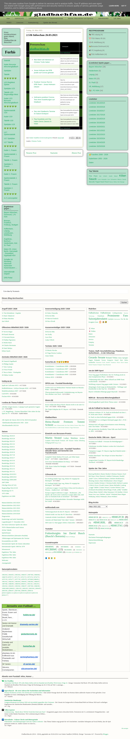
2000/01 (12, 588)
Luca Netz (48, 337)
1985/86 (30, 581)
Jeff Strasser (70, 440)
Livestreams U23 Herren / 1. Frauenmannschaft (46, 18)
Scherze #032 (49, 377)
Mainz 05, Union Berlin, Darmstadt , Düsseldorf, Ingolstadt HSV (10, 252)
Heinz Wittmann (101, 496)
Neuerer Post (31, 153)
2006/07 (11, 591)
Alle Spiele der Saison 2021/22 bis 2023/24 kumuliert (19, 420)
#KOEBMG (68, 550)
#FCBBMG (51, 549)
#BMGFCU (92, 520)
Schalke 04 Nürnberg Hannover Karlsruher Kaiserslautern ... (10, 263)
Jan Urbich (103, 176)
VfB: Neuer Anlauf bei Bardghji (55, 466)
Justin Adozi (113, 176)
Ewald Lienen (104, 485)
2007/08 (17, 591)
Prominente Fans (118, 315)
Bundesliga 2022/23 (8, 441)
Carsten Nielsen (115, 487)
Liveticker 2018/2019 (97, 119)
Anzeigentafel (6, 563)
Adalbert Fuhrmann (112, 476)
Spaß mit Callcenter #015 (10, 385)
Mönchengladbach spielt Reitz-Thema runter (103, 402)
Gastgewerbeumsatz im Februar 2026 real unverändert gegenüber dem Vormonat (29, 702)
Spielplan (7, 71)
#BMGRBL (99, 522)
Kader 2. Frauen (10, 174)
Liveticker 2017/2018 (97, 115)
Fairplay (91, 342)
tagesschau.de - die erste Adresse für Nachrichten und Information (27, 691)
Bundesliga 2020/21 (8, 447)
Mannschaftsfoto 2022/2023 (11, 505)
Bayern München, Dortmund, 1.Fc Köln (11, 214)
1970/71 (10, 577)
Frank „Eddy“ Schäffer (120, 490)
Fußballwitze (94, 313)
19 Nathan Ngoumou (8, 340)
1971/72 (17, 577)
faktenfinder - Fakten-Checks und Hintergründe (21, 719)
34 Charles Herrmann (9, 345)
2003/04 (31, 588)
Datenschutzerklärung (96, 540)
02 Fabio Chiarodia (51, 313)
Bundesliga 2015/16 (8, 460)
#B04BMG (49, 547)
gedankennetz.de (29, 634)
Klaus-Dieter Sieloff (96, 492)
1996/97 (23, 586)
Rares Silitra (113, 182)
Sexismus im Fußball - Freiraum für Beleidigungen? (105, 441)
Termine (91, 345)
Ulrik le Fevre (93, 485)
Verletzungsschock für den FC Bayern (57, 512)
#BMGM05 (123, 520)
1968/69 (37, 575)
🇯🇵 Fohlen (92, 331)
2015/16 (35, 593)
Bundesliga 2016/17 (8, 458)
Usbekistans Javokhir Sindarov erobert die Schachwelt (106, 446)
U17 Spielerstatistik (9, 133)
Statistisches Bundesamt (12, 700)
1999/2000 (5, 588)
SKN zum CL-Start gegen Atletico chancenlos (60, 523)
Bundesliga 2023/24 (8, 438)
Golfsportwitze (117, 313)
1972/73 (23, 577)
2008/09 (24, 591)
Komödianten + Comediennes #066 (56, 374)
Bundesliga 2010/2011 (9, 474)
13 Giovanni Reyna (8, 337)
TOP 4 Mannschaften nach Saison (13, 527)
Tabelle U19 (8, 121)
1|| (7, 593)
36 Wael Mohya (7, 348)
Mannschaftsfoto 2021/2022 (11, 508)
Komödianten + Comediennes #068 (56, 366)
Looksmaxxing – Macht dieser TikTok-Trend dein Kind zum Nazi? (25, 712)
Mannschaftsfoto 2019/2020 (11, 513)
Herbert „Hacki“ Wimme (108, 494)
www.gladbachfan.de (65, 52)
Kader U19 (8, 117)
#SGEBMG (58, 552)
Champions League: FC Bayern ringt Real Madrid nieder (107, 451)
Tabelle (6, 74)
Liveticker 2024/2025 (97, 142)
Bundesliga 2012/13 (8, 469)
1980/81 (36, 579)
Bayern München (95, 67)
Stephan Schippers (97, 364)
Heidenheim (93, 71)
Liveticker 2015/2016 (97, 107)
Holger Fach (58, 443)
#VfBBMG (77, 552)
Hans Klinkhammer (106, 481)
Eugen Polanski (94, 360)
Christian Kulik (111, 483)
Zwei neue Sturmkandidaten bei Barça (57, 462)
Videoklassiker (103, 18)
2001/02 (18, 588)
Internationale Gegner (9, 273)
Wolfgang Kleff (49, 443)
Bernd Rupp (107, 490)
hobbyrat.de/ (29, 615)
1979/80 (30, 579)
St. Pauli (92, 82)
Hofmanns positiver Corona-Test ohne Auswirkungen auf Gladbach (44, 99)
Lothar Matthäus (71, 438)
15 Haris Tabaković (8, 316)
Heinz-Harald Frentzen (59, 421)
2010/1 (4, 593)
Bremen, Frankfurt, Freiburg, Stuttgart (11, 223)
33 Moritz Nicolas (51, 350)
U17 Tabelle (8, 142)
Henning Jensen (94, 481)
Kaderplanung (33, 22)
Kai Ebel (67, 425)
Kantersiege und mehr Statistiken (12, 519)
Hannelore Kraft (100, 362)
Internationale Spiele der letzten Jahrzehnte (16, 544)
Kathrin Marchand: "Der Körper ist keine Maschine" (106, 455)
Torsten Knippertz (107, 360)
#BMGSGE (93, 526)
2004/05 (37, 588)
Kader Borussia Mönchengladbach (11, 65)
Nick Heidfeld (49, 427)
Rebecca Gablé (57, 427)
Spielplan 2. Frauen (8, 189)
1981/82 (5, 581)
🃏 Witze (92, 328)
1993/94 (4, 586)
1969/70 (4, 577)
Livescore (19, 22)
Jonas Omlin (49, 356)
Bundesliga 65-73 (7, 491)
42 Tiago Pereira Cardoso (53, 353)
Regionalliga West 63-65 (10, 488)
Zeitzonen (92, 337)
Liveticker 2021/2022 (97, 130)
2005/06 (5, 591)
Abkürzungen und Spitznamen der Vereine (15, 538)
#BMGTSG (117, 525)
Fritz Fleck (93, 176)
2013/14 (23, 593)
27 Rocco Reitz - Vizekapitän (11, 372)
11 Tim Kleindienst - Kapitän (11, 313)
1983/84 (17, 581)
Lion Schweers (112, 179)
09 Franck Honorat (8, 334)
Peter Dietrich (100, 476)
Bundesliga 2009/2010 (9, 477)
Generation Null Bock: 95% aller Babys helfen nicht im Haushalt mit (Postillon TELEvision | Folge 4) (36, 683)
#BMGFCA (105, 517)
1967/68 (30, 575)
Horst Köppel (118, 481)
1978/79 (23, 579)
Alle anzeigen (124, 728)
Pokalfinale (101, 316)
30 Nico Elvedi (50, 321)
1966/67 (23, 575)
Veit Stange (120, 182)
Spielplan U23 (9, 88)
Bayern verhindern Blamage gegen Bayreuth (103, 392)
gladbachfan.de (39, 48)
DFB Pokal (8, 278)
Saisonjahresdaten (98, 318)
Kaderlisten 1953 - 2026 (98, 159)
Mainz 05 (92, 79)
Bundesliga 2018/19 (8, 452)
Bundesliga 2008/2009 (9, 480)
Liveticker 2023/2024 (97, 138)
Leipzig (91, 75)
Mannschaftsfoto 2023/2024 (11, 503)
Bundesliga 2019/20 (8, 449)
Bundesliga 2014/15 (8, 463)
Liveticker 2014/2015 (97, 103)
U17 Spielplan (9, 138)
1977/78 (17, 579)
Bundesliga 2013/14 (8, 466)
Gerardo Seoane (97, 357)
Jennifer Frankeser (111, 362)
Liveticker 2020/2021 (97, 127)
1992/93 (36, 584)
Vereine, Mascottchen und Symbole (80, 18)
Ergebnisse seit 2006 (8, 496)
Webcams (5, 560)
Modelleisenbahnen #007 (10, 391)
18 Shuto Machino (8, 318)
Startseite (54, 153)
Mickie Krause (74, 425)
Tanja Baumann (107, 364)
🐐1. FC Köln (94, 90)
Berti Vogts (96, 494)
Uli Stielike (118, 492)
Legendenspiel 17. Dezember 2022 (13, 522)
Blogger (105, 734)
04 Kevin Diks (50, 316)
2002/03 (25, 588)
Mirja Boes (82, 425)
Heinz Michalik (115, 485)
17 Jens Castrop (7, 367)
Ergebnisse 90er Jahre (9, 557)
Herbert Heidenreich (117, 478)
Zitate (96, 322)
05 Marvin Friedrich (51, 318)
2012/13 (17, 593)
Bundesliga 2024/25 (8, 436)
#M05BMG (79, 550)
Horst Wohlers (112, 496)
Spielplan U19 (9, 124)
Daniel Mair (119, 360)
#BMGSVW (104, 526)
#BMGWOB (105, 528)
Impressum (92, 543)
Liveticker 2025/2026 (97, 146)
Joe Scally (48, 334)
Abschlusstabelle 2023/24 (10, 425)
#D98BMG (78, 547)
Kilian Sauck (6, 351)
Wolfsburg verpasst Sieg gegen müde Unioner (103, 384)
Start (8, 18)
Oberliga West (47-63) (9, 485)
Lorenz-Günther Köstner (97, 483)
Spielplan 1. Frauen (8, 165)
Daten (91, 163)
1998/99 (36, 586)
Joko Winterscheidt (59, 425)
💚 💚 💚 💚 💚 (10, 78)
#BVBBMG (65, 547)
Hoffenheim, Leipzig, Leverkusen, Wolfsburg (8, 232)
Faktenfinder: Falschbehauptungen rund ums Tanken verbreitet (23, 721)
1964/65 (11, 575)
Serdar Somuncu (65, 427)
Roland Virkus (111, 358)
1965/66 (17, 575)
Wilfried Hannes (104, 478)
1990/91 (23, 584)
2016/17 (5, 595)
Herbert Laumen (122, 483)
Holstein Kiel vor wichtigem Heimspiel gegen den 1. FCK (107, 420)
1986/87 (36, 581)
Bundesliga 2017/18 (8, 455)
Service (91, 339)
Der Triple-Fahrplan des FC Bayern (56, 409)
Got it (123, 6)
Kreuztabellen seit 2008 (9, 541)
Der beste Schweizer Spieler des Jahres (14, 525)
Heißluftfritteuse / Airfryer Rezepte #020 (15, 388)
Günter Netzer (104, 487)
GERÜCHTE (19, 18)
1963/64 (5, 575)
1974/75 (36, 577)
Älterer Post (76, 153)
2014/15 (29, 593)
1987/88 (5, 584)
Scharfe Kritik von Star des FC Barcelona (58, 514)
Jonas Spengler (123, 358)
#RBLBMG (48, 552)
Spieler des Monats (50, 22)
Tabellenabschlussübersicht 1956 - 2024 (15, 423)
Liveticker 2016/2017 (97, 111)
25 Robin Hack (7, 343)
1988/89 (11, 584)
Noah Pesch (104, 182)
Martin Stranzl (53, 437)
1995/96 (17, 586)
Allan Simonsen (108, 492)
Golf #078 (5, 394)
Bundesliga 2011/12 (8, 471)
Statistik (7, 61)
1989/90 (17, 584)
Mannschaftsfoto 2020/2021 (11, 511)
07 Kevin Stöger (7, 332)
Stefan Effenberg (79, 440)
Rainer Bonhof (106, 474)
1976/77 (11, 579)
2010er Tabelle (6, 530)
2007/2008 (5, 482)
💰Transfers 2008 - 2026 (98, 155)
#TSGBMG (69, 552)
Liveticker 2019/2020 (97, 123)
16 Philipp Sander (7, 364)
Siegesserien (6, 516)
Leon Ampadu (102, 179)
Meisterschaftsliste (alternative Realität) (15, 535)
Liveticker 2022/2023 (97, 134)
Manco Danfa (121, 179)
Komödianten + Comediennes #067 (56, 369)
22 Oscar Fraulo (7, 369)
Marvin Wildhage (70, 536)
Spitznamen (117, 319)
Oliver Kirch (120, 362)
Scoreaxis (16, 291)
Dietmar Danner (117, 474)
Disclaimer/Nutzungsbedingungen (100, 537)
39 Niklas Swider (7, 375)
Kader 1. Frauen (10, 150)
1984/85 (23, 581)
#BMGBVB (93, 517)
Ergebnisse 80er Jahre (9, 555)
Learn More (114, 6)
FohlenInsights (53, 533)
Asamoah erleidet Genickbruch (55, 517)
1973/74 (30, 577)
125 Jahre (117, 18)
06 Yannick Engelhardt (9, 361)
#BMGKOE (103, 520)
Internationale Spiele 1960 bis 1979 (13, 546)
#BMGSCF (118, 523)
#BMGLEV (113, 520)
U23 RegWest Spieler (9, 83)
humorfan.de (29, 646)
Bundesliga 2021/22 (8, 444)
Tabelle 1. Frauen (10, 160)
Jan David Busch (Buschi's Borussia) (65, 535)
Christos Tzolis (36, 141)
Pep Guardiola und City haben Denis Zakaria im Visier (42, 121)
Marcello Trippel (94, 182)
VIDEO (8, 22)
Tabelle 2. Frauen (10, 184)
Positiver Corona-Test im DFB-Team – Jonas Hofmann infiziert (44, 84)
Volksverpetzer (9, 710)
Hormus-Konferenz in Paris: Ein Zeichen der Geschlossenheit (23, 693)
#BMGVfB (93, 528)
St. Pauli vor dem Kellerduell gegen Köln (102, 417)
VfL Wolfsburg (94, 86)
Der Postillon (8, 681)
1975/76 (4, 579)
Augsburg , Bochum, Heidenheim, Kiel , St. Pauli (11, 242)
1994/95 (11, 586)
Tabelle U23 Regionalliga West (11, 93)
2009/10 (30, 591)
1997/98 (30, 586)
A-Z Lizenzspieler (10, 198)
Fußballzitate (106, 313)
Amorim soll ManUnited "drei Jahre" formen (59, 520)
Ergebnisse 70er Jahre (9, 552)
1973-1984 (5, 493)
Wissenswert (6, 549)
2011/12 (11, 593)
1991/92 (30, 584)
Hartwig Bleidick (94, 474)
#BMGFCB (118, 516)
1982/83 (11, 581)
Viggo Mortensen (74, 427)
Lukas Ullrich (49, 340)
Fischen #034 (6, 396)
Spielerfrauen (6, 533)
